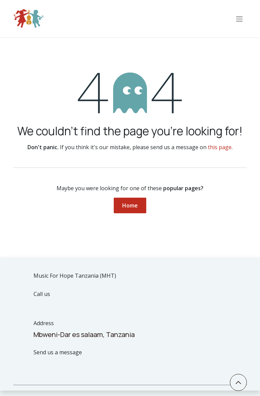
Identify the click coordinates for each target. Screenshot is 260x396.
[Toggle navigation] (239, 18)
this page (220, 147)
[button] (238, 382)
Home (130, 205)
